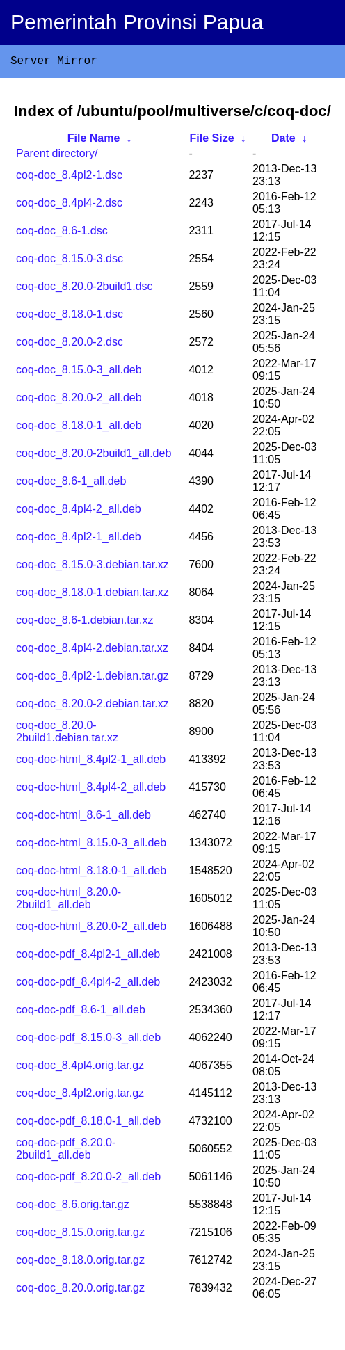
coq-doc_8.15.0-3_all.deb (79, 372)
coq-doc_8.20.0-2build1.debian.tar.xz (67, 734)
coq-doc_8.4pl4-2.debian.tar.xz (92, 651)
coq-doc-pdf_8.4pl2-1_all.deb (88, 957)
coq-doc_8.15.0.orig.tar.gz (80, 1235)
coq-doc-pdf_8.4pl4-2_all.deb (88, 984)
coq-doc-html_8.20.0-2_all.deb (91, 929)
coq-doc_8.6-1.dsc (62, 233)
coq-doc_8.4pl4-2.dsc (69, 205)
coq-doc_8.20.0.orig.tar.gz (80, 1290)
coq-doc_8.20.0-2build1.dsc (84, 289)
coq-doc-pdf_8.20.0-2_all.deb (88, 1179)
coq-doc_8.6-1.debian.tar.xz (84, 623)
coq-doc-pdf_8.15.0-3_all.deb (88, 1040)
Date (283, 141)
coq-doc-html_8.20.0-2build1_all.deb (68, 901)
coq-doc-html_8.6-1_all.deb (83, 817)
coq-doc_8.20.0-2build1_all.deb (93, 456)
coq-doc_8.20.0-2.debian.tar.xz (92, 706)
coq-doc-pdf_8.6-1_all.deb (80, 1012)
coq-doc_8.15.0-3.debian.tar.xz (92, 567)
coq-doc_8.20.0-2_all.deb (79, 400)
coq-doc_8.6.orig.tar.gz (72, 1207)
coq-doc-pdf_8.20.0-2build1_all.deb (65, 1151)
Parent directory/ (56, 156)
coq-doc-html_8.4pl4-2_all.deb (91, 790)
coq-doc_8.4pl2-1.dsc (69, 178)
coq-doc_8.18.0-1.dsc (69, 317)
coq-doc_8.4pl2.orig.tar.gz (80, 1096)
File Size (212, 141)
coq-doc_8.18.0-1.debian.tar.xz (92, 595)
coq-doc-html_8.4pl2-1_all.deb (91, 762)
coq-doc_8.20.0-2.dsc (69, 345)
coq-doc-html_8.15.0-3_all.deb (91, 845)
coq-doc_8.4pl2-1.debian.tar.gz (92, 678)
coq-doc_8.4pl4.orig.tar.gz (80, 1068)
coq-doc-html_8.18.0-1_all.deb (91, 873)
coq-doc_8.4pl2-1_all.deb (78, 539)
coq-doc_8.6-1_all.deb (71, 484)
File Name (93, 141)
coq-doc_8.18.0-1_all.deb (79, 428)
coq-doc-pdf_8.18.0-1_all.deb (88, 1124)
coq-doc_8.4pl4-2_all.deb (78, 511)
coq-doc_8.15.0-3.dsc (69, 261)
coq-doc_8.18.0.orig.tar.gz (80, 1263)
